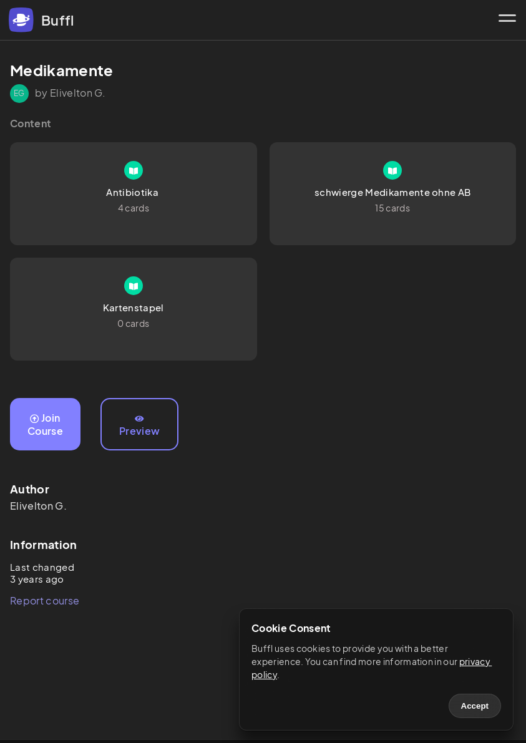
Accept (475, 706)
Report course (44, 600)
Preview (139, 426)
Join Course (45, 424)
